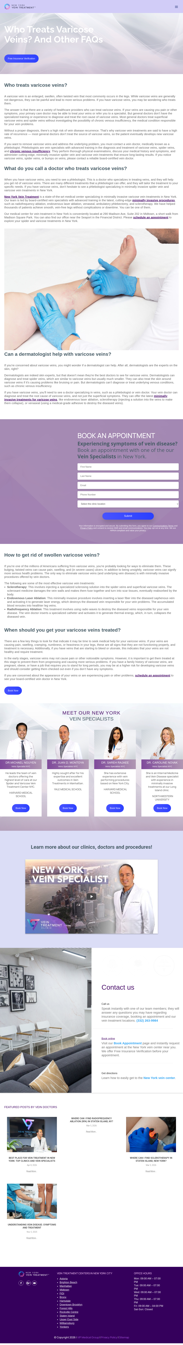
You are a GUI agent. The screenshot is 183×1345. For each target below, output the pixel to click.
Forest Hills (66, 1310)
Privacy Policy (86, 529)
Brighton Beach (68, 1284)
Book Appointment (128, 1045)
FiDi (62, 1295)
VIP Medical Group (88, 1339)
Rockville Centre (69, 1313)
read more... (31, 1173)
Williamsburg (67, 1324)
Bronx (63, 1298)
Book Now (14, 692)
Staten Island (67, 1317)
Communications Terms (163, 526)
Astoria (64, 1280)
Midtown (64, 1291)
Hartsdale (65, 1302)
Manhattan (66, 1287)
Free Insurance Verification (22, 59)
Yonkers (64, 1328)
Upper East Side (69, 1321)
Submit (128, 516)
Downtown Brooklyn (71, 1306)
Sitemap (124, 1339)
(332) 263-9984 (147, 1022)
